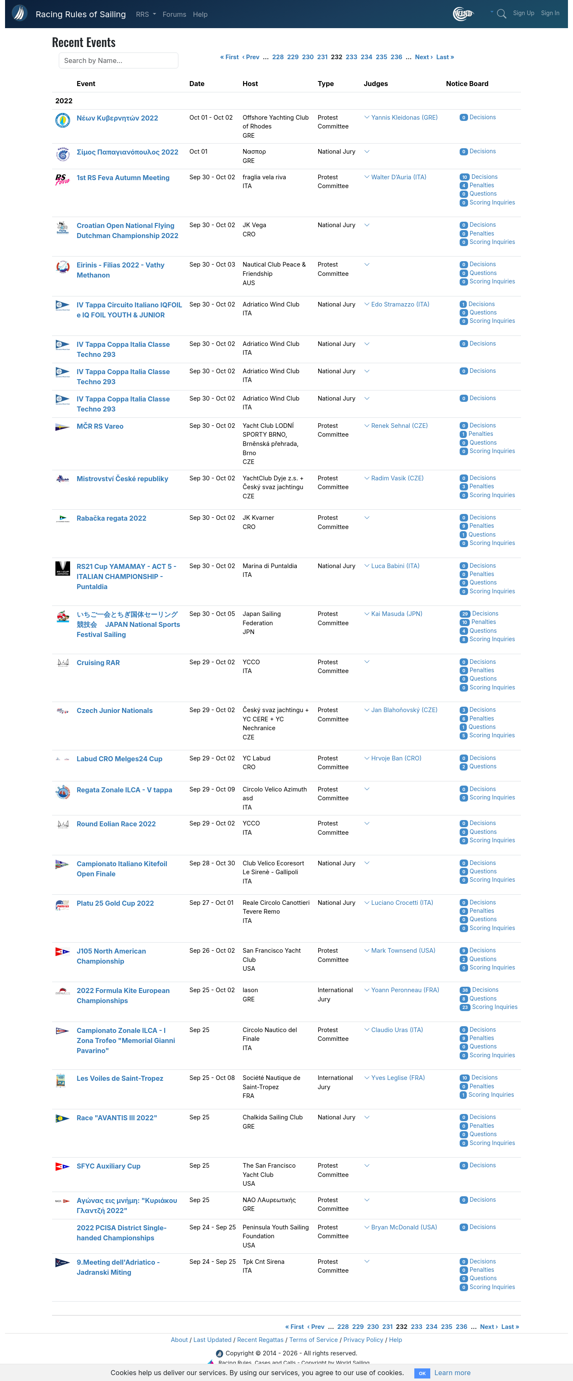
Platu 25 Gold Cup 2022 (115, 903)
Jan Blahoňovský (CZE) (401, 709)
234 (366, 56)
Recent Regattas (260, 1339)
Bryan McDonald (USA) (400, 1227)
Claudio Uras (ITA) (394, 1029)
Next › (424, 56)
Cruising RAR (98, 662)
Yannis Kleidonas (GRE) (401, 117)
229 (292, 56)
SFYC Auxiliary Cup (109, 1166)
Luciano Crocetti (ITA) (399, 902)
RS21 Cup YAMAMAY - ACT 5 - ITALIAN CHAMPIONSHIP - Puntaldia (127, 576)
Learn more (452, 1372)
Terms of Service (313, 1339)
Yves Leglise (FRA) (394, 1077)
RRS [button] (143, 14)
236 (397, 56)
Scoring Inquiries (487, 202)
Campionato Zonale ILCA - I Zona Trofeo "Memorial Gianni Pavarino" (126, 1040)
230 (308, 56)
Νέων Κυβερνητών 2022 (117, 118)
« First (229, 56)
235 (381, 56)
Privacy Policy (363, 1339)
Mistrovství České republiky (122, 478)
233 (352, 56)
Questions (478, 193)
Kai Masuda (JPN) (393, 613)
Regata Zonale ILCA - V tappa (125, 790)
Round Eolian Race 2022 (116, 824)
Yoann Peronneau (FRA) (402, 989)
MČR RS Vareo (100, 426)
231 (322, 56)
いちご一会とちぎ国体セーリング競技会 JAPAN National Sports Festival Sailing (129, 624)
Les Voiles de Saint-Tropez (120, 1078)
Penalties (477, 185)
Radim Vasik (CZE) (394, 478)
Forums (174, 14)
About (179, 1339)
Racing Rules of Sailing (81, 14)
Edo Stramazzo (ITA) (397, 304)
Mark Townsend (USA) (400, 950)
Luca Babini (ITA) (392, 565)
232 (336, 56)
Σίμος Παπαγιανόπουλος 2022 (127, 152)
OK (422, 1373)
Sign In (550, 13)
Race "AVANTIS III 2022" (117, 1118)
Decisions (478, 117)
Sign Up (523, 13)
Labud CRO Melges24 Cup (119, 759)
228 (278, 56)
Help (200, 14)
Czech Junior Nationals (115, 710)
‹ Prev (250, 56)
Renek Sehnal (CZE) (396, 425)
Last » (445, 56)
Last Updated (213, 1339)
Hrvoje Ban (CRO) (393, 758)
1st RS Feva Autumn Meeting (123, 177)
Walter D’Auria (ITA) (395, 177)
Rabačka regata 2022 (112, 518)
